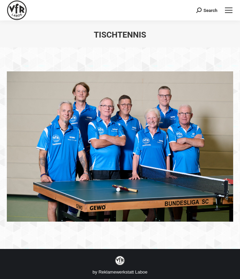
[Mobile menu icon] (228, 10)
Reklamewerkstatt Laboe (123, 272)
